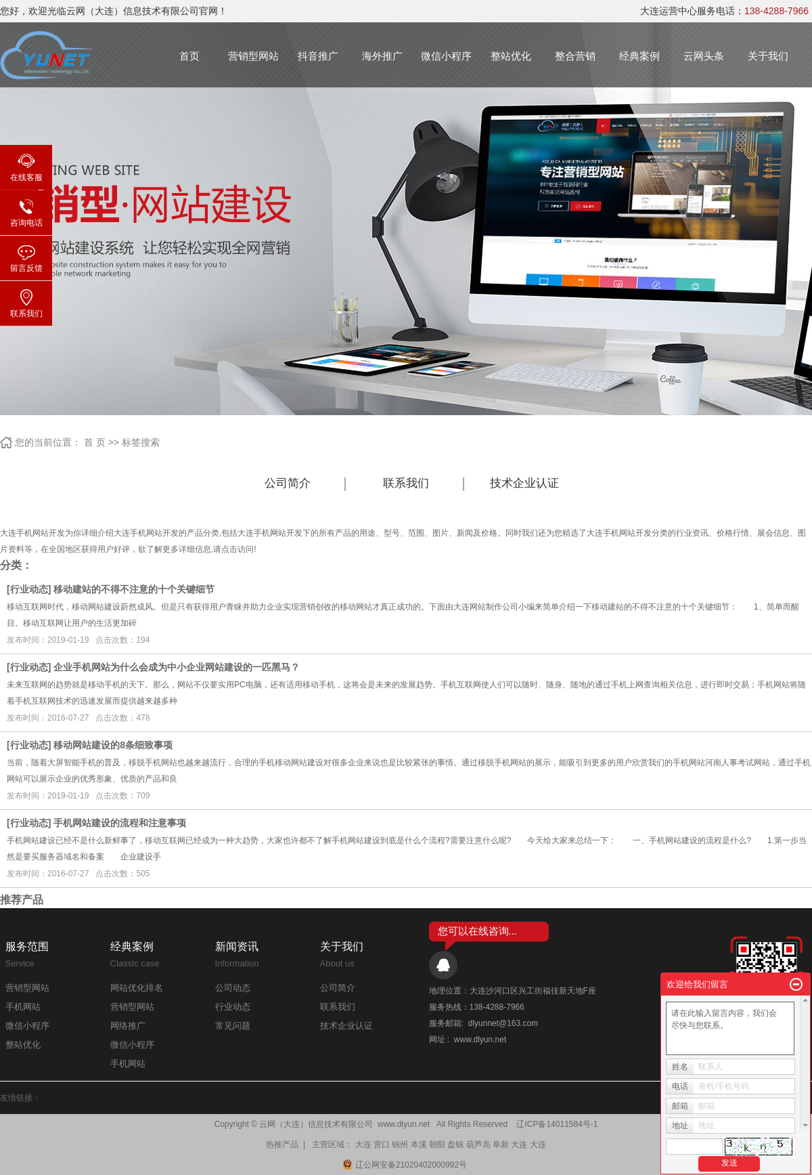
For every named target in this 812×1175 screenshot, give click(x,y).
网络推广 (127, 1026)
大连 (363, 1144)
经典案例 (639, 56)
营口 (382, 1144)
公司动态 (232, 988)
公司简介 (288, 483)
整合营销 (575, 56)
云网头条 (703, 56)
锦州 (400, 1144)
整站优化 (511, 56)
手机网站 (23, 1007)
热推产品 (282, 1144)
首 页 (95, 442)
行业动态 (29, 589)
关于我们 (768, 56)
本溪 (419, 1144)
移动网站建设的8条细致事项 (113, 745)
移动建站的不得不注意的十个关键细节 (134, 589)
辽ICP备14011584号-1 (556, 1124)
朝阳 (437, 1144)
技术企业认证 (524, 483)
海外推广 (382, 56)
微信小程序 (446, 56)
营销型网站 (253, 56)
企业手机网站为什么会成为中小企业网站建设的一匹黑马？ (176, 667)
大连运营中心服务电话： (724, 10)
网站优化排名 (136, 988)
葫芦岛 (478, 1144)
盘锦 (455, 1144)
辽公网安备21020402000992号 (405, 1165)
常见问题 (232, 1026)
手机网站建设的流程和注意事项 (119, 822)
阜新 (501, 1144)
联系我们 (406, 483)
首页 (189, 56)
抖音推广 (318, 56)
